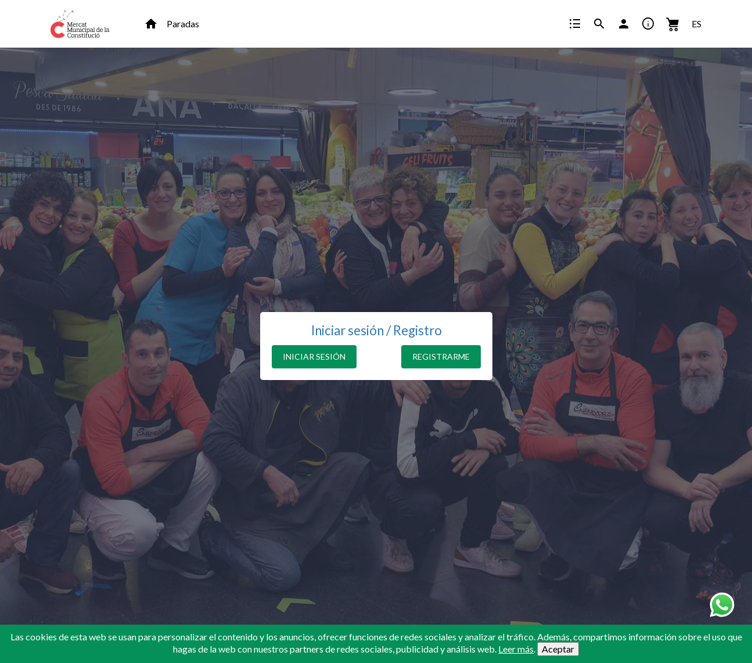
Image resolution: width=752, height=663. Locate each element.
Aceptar (558, 648)
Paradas (183, 23)
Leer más (516, 648)
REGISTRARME (441, 356)
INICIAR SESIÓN (314, 356)
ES (696, 23)
